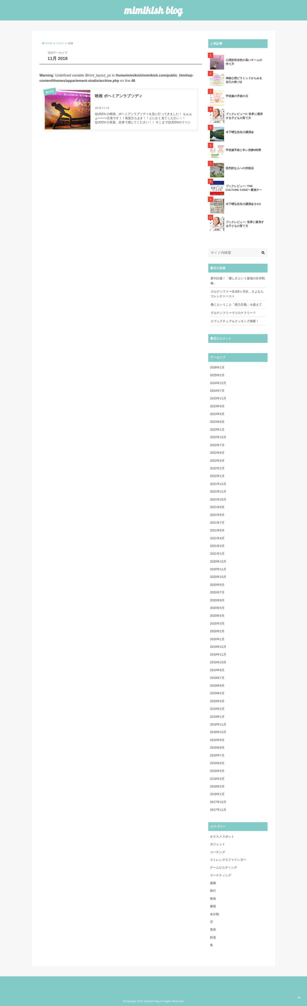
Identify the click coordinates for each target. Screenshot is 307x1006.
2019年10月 (218, 662)
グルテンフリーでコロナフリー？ (233, 313)
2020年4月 (217, 615)
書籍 (213, 906)
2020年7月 (217, 592)
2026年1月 (217, 367)
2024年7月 (217, 390)
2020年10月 (218, 576)
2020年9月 (217, 584)
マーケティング (220, 875)
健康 (213, 883)
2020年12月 (218, 561)
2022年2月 (217, 468)
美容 (213, 929)
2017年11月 (218, 809)
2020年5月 (217, 608)
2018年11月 (218, 724)
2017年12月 (218, 802)
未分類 (214, 914)
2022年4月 (217, 460)
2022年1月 (217, 476)
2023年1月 (217, 429)
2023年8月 (217, 414)
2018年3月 (217, 778)
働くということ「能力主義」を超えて (236, 304)
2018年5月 (217, 771)
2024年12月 (218, 383)
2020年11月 (218, 569)
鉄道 (213, 937)
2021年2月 (217, 546)
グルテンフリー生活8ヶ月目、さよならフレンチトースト (237, 294)
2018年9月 (217, 740)
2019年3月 (217, 701)
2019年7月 (217, 678)
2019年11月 (218, 654)
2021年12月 (218, 484)
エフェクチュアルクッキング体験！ (235, 321)
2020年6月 (217, 600)
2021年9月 (217, 507)
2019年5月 (217, 693)
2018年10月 (218, 732)
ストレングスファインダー (228, 859)
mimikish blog (153, 10)
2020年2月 (217, 631)
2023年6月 (217, 421)
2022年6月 (217, 452)
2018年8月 (217, 747)
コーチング (217, 852)
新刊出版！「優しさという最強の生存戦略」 (238, 281)
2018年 (60, 43)
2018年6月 (217, 763)
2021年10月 (218, 499)
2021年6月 (217, 530)
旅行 (213, 890)
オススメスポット (222, 836)
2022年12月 (218, 437)
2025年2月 (217, 375)
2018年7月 (217, 755)
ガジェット (217, 844)
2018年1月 (217, 794)
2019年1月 (217, 716)
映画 (50, 92)
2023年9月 (217, 406)
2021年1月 (217, 553)
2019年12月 (218, 646)
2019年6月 (217, 685)
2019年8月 (217, 670)
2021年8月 (217, 514)
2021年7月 (217, 522)
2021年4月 (217, 538)
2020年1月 (217, 639)
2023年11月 (218, 398)
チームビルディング (223, 867)
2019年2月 (217, 708)
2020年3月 (217, 623)
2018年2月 (217, 786)
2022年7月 (217, 445)
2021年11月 (218, 491)
